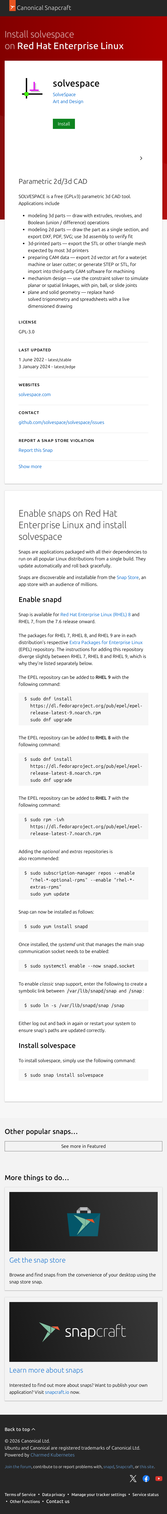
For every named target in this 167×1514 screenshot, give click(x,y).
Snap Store (128, 577)
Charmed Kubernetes (52, 1454)
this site (147, 1466)
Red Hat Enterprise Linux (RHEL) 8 (95, 614)
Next (141, 158)
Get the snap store (37, 1260)
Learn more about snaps (46, 1370)
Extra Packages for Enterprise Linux (106, 642)
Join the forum (18, 1466)
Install (64, 123)
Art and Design (68, 101)
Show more (30, 466)
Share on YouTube (158, 1478)
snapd (108, 1466)
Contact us (57, 1501)
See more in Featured (83, 1146)
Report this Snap (36, 450)
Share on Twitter (133, 1478)
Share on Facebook (146, 1478)
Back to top (20, 1429)
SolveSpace (64, 94)
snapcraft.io (57, 1392)
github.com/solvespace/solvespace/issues (61, 422)
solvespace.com (35, 394)
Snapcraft (124, 1466)
